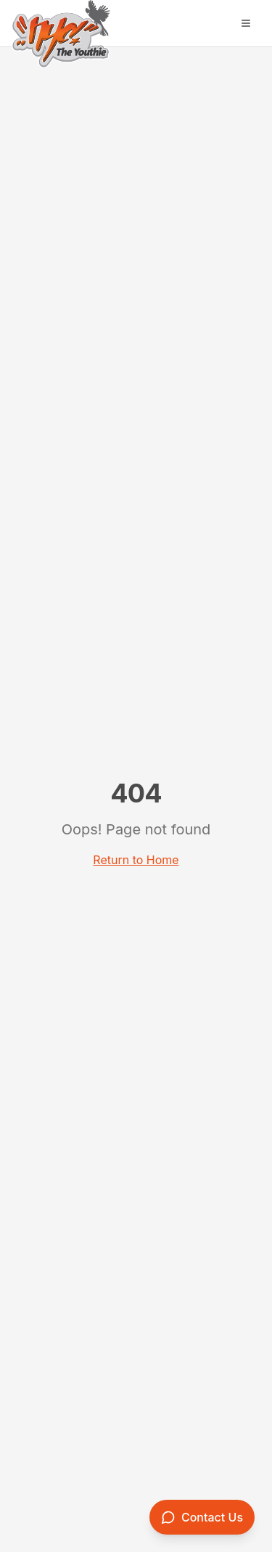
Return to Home (135, 860)
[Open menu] (245, 23)
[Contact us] (202, 1517)
